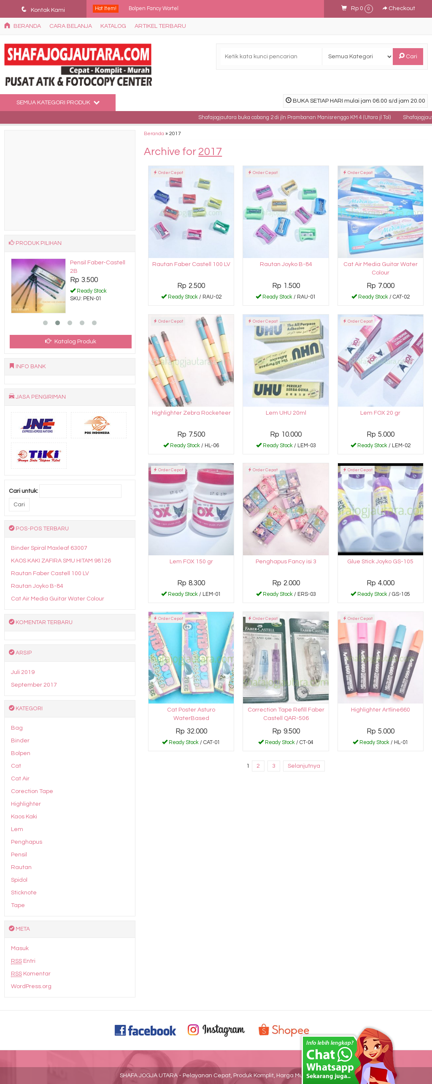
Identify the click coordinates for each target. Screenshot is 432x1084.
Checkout (399, 8)
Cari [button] (408, 56)
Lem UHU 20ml (286, 413)
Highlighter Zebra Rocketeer (191, 413)
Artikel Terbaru (160, 26)
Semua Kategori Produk (58, 102)
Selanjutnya (304, 766)
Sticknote (24, 893)
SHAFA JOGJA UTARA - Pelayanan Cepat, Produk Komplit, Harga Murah (216, 1076)
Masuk (20, 948)
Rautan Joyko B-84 (286, 264)
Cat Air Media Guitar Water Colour (57, 599)
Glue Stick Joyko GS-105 (380, 562)
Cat (16, 766)
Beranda (22, 25)
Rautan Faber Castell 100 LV (191, 264)
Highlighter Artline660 (380, 710)
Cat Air (20, 779)
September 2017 (34, 685)
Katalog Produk (70, 341)
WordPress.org (31, 986)
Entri (23, 961)
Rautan (21, 867)
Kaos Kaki (24, 817)
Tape (18, 905)
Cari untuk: (23, 491)
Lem (17, 829)
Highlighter (26, 804)
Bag (17, 728)
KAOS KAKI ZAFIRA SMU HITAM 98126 (61, 561)
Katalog (113, 26)
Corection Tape (32, 791)
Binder (20, 741)
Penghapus (26, 842)
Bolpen (20, 753)
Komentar (31, 974)
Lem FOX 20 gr (380, 413)
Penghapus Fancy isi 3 (286, 562)
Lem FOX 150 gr (191, 562)
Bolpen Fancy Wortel (153, 8)
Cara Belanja (70, 26)
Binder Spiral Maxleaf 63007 (49, 548)
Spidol (19, 880)
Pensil (19, 855)
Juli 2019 (23, 672)
